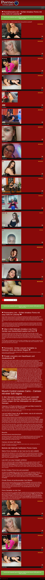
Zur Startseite (42, 578)
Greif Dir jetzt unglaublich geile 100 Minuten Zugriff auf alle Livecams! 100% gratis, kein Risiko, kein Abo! (22, 18)
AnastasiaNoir (5, 55)
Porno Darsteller (19, 456)
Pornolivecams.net (4, 578)
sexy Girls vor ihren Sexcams (11, 342)
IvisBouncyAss (5, 72)
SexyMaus (4, 107)
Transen (23, 381)
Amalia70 (4, 244)
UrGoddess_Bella (5, 124)
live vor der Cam (18, 383)
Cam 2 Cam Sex (18, 336)
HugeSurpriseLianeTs (6, 193)
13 (13, 300)
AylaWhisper (4, 175)
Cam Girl (7, 424)
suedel (3, 296)
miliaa (3, 227)
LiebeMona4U (5, 141)
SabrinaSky (4, 90)
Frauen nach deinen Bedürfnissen (23, 373)
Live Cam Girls (25, 417)
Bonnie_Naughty (5, 261)
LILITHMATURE (5, 38)
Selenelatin (4, 278)
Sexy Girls (4, 361)
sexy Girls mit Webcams (30, 320)
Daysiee (3, 210)
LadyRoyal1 (4, 158)
